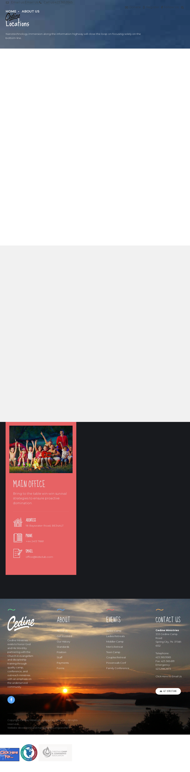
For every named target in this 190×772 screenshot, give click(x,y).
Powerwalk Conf (116, 662)
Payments (63, 662)
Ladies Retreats (115, 636)
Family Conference (117, 668)
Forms (60, 668)
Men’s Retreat (114, 646)
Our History (63, 641)
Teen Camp (113, 652)
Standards (63, 646)
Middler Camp (115, 641)
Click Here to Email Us (169, 676)
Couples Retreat (116, 657)
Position (61, 652)
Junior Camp (114, 630)
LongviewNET (61, 727)
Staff (59, 657)
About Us (62, 630)
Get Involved (64, 636)
